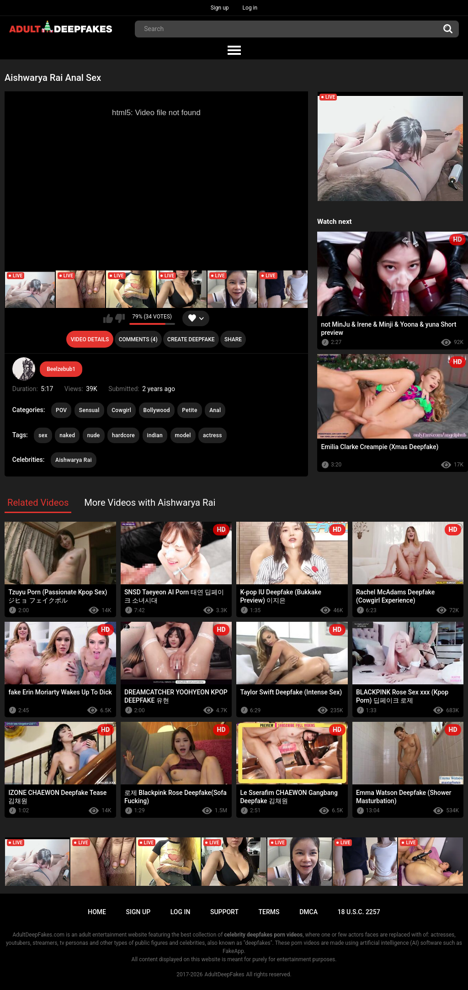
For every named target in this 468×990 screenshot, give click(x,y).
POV (61, 410)
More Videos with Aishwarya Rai (149, 502)
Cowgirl (121, 410)
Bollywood (157, 410)
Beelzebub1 (61, 369)
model (183, 435)
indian (155, 435)
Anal (215, 410)
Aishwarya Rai (73, 460)
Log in (250, 8)
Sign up (220, 8)
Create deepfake (190, 339)
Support (224, 912)
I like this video (108, 318)
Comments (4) (138, 339)
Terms (269, 912)
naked (67, 435)
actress (212, 435)
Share (233, 339)
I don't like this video (120, 318)
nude (93, 435)
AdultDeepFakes (225, 974)
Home (97, 912)
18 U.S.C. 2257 (359, 912)
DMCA (308, 912)
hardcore (123, 435)
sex (43, 435)
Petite (189, 410)
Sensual (89, 410)
